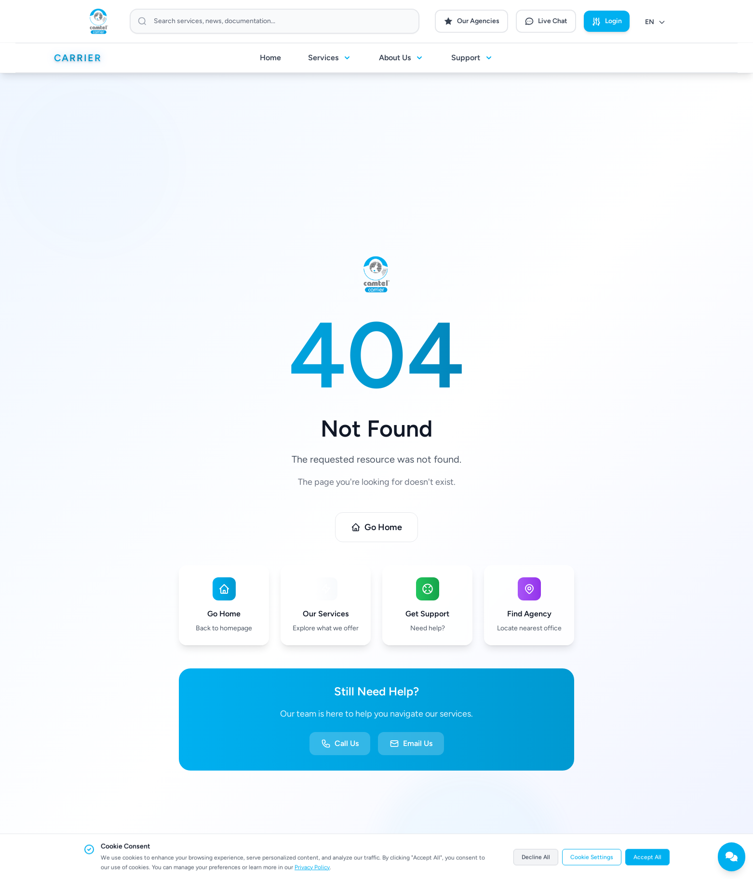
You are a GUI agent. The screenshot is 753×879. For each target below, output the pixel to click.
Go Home (376, 527)
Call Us (340, 743)
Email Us (411, 743)
